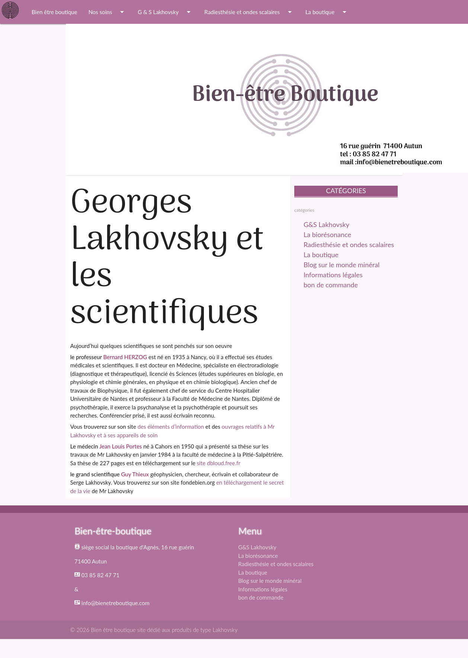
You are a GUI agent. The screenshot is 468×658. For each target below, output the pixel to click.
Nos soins (108, 12)
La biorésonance (327, 234)
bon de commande (331, 285)
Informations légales (333, 275)
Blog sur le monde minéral (341, 265)
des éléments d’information (171, 426)
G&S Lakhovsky (326, 224)
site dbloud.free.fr (218, 463)
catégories (304, 210)
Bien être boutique (54, 12)
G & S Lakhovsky (165, 12)
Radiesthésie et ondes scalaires (249, 12)
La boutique (327, 12)
